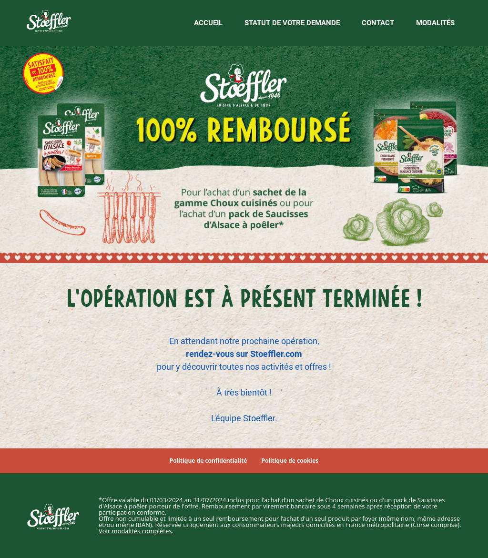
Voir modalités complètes (135, 531)
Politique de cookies (289, 461)
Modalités (435, 23)
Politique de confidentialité (208, 461)
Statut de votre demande (292, 23)
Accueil (208, 23)
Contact (378, 23)
